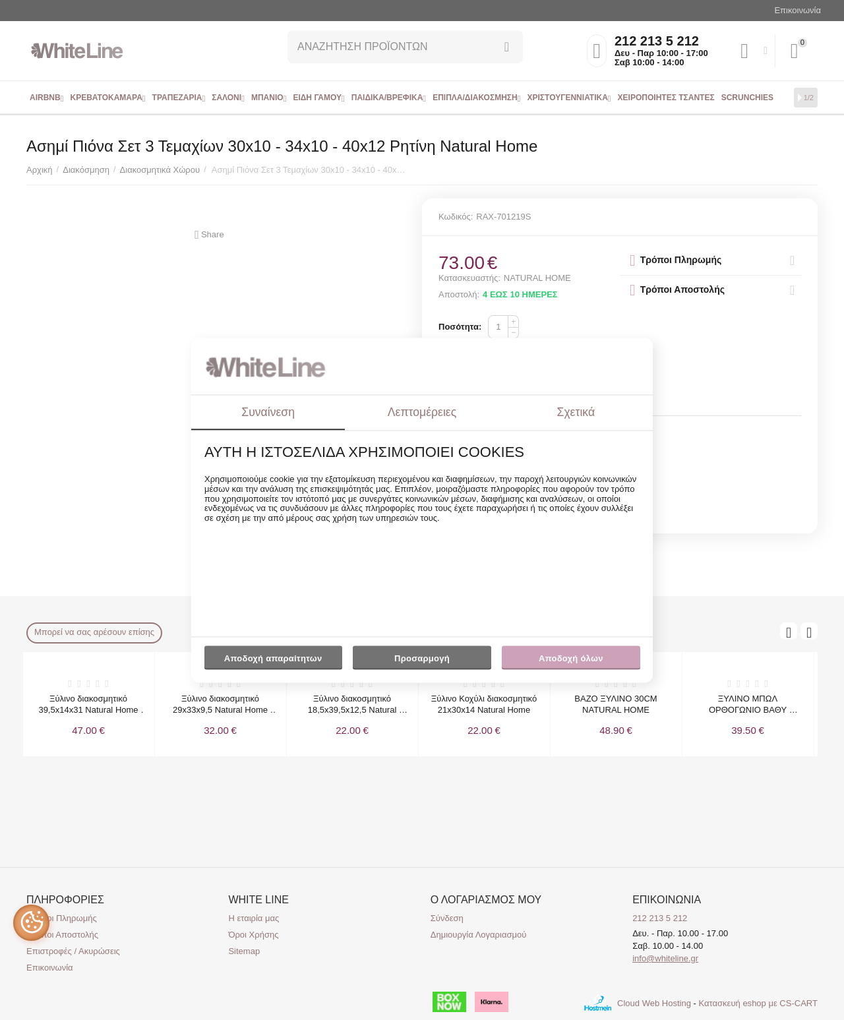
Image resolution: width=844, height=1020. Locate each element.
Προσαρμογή (421, 662)
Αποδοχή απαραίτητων (273, 659)
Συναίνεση (268, 412)
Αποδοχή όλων (571, 659)
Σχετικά (576, 412)
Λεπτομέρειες (422, 412)
